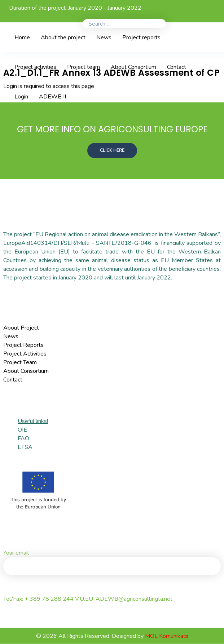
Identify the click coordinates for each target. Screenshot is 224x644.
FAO (23, 439)
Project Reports (23, 345)
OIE (22, 430)
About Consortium (26, 371)
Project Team (20, 363)
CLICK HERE (112, 150)
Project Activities (25, 354)
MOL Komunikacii (166, 636)
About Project (21, 328)
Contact (12, 380)
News (10, 337)
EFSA (25, 447)
